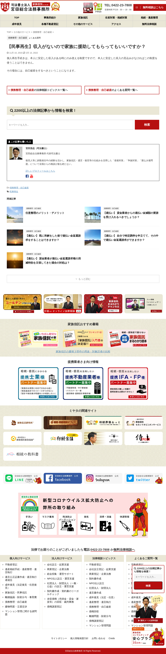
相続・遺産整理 (149, 17)
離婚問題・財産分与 (100, 616)
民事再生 (14, 191)
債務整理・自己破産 (38, 90)
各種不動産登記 (49, 24)
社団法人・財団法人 (100, 588)
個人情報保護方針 (79, 638)
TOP (16, 17)
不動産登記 (11, 564)
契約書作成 (95, 578)
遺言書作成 (95, 592)
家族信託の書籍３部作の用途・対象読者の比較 (83, 351)
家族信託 (83, 17)
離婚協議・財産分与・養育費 (21, 597)
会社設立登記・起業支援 (102, 569)
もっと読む (84, 279)
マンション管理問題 (100, 625)
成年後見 (17, 24)
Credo (112, 638)
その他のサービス (83, 24)
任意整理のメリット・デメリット (44, 213)
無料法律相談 (149, 24)
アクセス (116, 24)
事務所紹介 (50, 17)
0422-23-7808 (100, 549)
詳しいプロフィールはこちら (40, 171)
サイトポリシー (59, 638)
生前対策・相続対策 (116, 17)
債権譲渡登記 (54, 606)
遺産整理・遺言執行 (100, 602)
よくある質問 (35, 38)
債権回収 (94, 611)
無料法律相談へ (124, 549)
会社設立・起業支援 (58, 564)
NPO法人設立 (96, 583)
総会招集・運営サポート (60, 573)
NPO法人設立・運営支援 (60, 578)
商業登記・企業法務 (58, 569)
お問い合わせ (98, 638)
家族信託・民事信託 (16, 592)
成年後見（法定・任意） (102, 597)
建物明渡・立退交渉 (16, 606)
